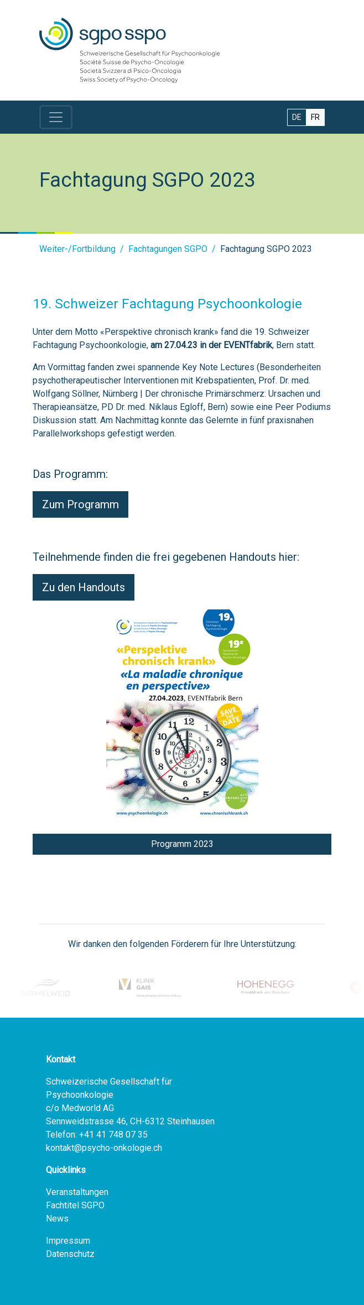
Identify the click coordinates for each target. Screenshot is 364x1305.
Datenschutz (70, 1254)
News (57, 1218)
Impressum (68, 1240)
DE (296, 117)
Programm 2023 (182, 844)
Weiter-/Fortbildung (77, 249)
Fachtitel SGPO (75, 1205)
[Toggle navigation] (55, 117)
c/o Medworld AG (80, 1108)
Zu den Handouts (83, 587)
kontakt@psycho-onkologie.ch (104, 1148)
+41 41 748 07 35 (113, 1134)
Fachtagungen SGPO (167, 249)
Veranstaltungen (77, 1192)
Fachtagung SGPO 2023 (266, 249)
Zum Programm (80, 504)
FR (315, 117)
